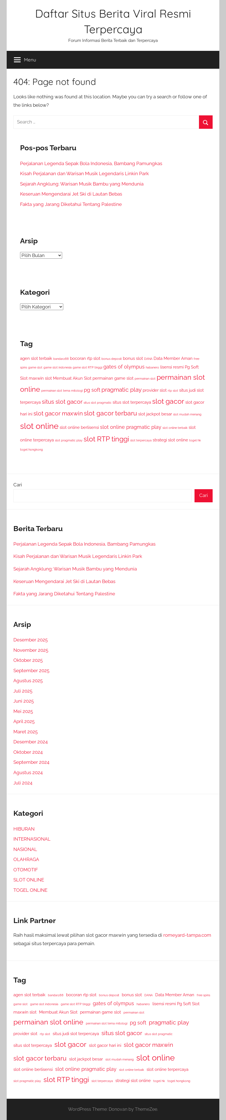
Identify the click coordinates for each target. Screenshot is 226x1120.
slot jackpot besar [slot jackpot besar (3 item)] (155, 414)
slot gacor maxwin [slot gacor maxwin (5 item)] (58, 413)
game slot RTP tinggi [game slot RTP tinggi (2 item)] (87, 367)
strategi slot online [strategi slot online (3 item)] (170, 439)
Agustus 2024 (28, 772)
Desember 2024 (30, 742)
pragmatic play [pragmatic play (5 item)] (121, 389)
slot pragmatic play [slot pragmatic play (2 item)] (68, 440)
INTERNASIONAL (31, 839)
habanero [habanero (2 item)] (152, 367)
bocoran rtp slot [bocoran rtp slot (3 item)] (85, 358)
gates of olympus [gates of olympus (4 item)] (124, 367)
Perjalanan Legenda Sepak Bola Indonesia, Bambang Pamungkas (91, 163)
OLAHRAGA (26, 859)
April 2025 (24, 721)
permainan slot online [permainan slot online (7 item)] (48, 1022)
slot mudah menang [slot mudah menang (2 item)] (187, 414)
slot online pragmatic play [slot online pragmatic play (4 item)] (130, 427)
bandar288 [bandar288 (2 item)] (61, 358)
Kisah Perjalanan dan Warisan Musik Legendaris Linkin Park (84, 173)
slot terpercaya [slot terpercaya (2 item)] (141, 440)
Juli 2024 (22, 783)
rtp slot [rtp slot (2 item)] (173, 390)
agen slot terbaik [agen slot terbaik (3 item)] (36, 358)
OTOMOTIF (25, 869)
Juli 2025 (22, 691)
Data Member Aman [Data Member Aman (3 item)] (173, 358)
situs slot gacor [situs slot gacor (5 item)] (62, 401)
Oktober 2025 (28, 660)
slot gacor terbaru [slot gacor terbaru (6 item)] (110, 413)
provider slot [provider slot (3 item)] (155, 390)
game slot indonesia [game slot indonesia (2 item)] (57, 367)
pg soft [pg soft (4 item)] (92, 390)
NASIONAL (25, 849)
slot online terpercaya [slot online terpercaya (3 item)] (167, 1069)
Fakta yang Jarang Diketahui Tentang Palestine (71, 204)
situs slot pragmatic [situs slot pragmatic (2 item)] (97, 402)
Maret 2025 (25, 731)
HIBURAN (24, 829)
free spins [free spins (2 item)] (203, 995)
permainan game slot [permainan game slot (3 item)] (113, 378)
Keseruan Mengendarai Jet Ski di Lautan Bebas (71, 194)
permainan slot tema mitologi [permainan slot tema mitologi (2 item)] (62, 390)
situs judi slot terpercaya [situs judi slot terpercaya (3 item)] (76, 1033)
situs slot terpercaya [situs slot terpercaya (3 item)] (132, 402)
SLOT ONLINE (28, 880)
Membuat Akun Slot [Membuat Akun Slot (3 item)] (72, 378)
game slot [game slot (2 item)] (35, 367)
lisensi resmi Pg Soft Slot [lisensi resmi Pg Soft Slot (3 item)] (176, 1003)
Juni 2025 (23, 701)
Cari (17, 485)
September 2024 (31, 762)
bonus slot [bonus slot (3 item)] (133, 358)
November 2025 (30, 650)
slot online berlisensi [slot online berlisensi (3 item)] (79, 427)
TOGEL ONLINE (30, 890)
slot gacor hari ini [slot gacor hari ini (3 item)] (105, 1045)
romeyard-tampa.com (187, 935)
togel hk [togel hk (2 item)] (195, 440)
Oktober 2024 (28, 752)
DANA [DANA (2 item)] (148, 358)
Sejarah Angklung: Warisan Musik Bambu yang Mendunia (82, 184)
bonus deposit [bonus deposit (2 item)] (111, 358)
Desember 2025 (30, 640)
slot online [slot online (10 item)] (39, 426)
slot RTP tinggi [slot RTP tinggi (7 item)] (106, 439)
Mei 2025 (23, 711)
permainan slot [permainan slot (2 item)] (145, 378)
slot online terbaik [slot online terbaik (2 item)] (175, 427)
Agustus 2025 (28, 680)
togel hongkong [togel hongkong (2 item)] (31, 449)
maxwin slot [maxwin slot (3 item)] (40, 378)
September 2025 (31, 670)
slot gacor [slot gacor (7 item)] (168, 401)
